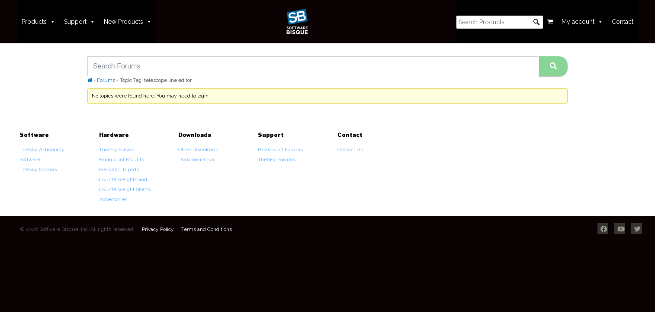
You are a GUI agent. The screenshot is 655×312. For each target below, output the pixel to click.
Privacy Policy (158, 229)
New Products (128, 21)
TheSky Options (38, 169)
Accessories (113, 199)
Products (38, 21)
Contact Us (350, 149)
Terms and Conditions (206, 229)
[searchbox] (499, 22)
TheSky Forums (276, 159)
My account (582, 21)
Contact (622, 21)
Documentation (196, 159)
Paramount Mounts (121, 159)
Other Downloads (198, 149)
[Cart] (550, 21)
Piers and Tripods (119, 169)
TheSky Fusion (117, 149)
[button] (536, 22)
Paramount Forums (280, 149)
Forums (106, 80)
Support (79, 21)
